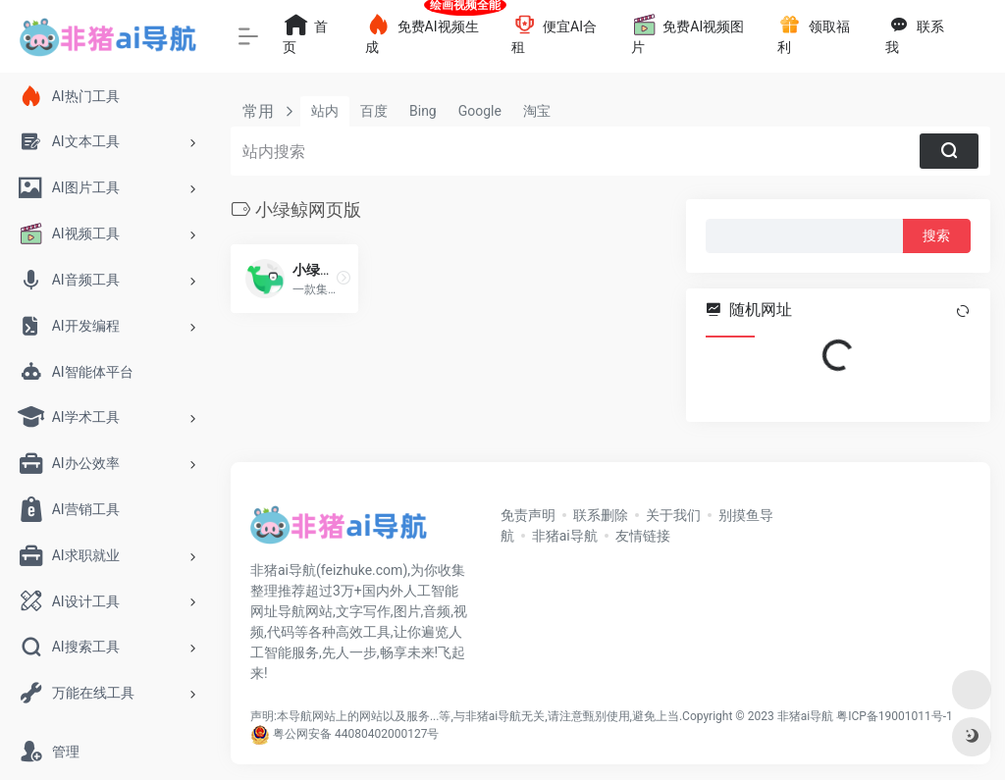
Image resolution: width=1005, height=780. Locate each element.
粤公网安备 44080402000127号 (356, 734)
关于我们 (673, 515)
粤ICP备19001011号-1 (894, 716)
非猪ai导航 (565, 536)
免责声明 (528, 515)
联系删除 (600, 515)
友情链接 (642, 536)
